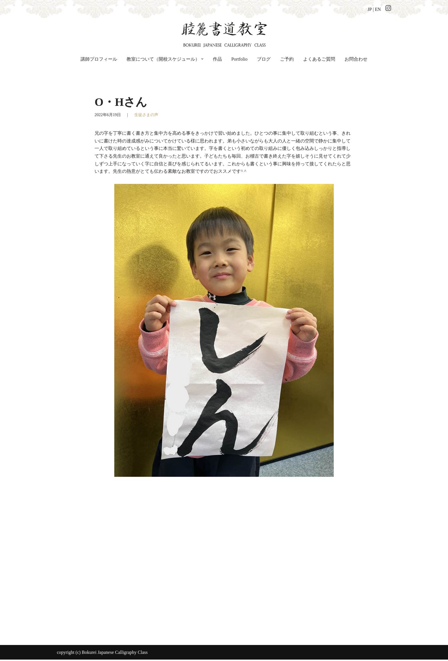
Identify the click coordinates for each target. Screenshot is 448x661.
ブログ (264, 59)
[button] (202, 59)
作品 (217, 59)
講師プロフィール (99, 59)
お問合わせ (356, 59)
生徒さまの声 (146, 115)
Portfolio (239, 59)
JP (369, 9)
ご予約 (287, 59)
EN (378, 9)
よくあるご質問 (319, 59)
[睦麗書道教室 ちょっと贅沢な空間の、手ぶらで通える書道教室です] (224, 33)
